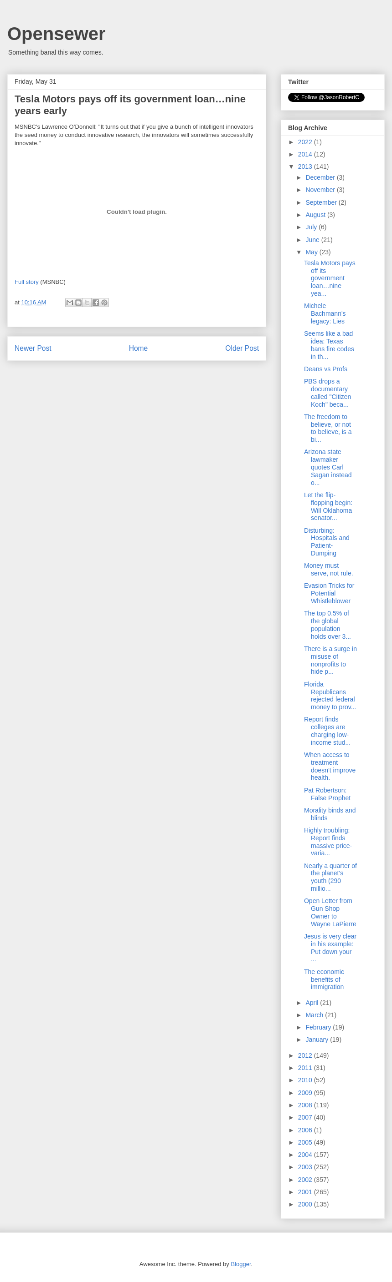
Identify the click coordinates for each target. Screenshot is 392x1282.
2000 (306, 1204)
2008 (306, 1105)
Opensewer (56, 34)
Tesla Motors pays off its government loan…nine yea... (330, 278)
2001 (306, 1192)
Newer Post (33, 348)
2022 (306, 142)
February (319, 1027)
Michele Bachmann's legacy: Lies (325, 313)
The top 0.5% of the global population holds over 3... (327, 625)
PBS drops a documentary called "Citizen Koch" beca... (327, 393)
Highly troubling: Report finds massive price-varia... (328, 842)
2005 (306, 1142)
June (313, 239)
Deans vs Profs (325, 369)
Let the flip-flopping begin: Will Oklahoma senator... (328, 506)
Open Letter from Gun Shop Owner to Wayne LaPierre (330, 912)
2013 (306, 166)
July (312, 227)
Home (138, 348)
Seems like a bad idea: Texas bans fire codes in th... (329, 345)
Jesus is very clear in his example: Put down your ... (330, 948)
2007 (306, 1117)
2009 (306, 1092)
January (317, 1039)
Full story (27, 281)
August (316, 214)
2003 (306, 1167)
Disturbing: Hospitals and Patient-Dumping (327, 542)
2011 (306, 1067)
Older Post (242, 348)
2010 (306, 1080)
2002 (306, 1179)
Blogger (241, 1264)
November (320, 189)
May (312, 252)
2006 (306, 1130)
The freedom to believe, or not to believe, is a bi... (328, 428)
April (312, 1002)
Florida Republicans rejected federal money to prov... (330, 696)
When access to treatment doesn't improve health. (330, 766)
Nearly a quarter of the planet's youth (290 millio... (330, 877)
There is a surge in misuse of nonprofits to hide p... (330, 660)
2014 (306, 154)
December (320, 177)
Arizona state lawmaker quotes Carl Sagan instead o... (328, 467)
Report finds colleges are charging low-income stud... (327, 731)
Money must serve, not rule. (328, 569)
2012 (306, 1055)
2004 (306, 1154)
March (315, 1015)
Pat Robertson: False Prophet (327, 794)
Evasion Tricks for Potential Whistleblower (329, 593)
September (321, 202)
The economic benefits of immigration (324, 979)
